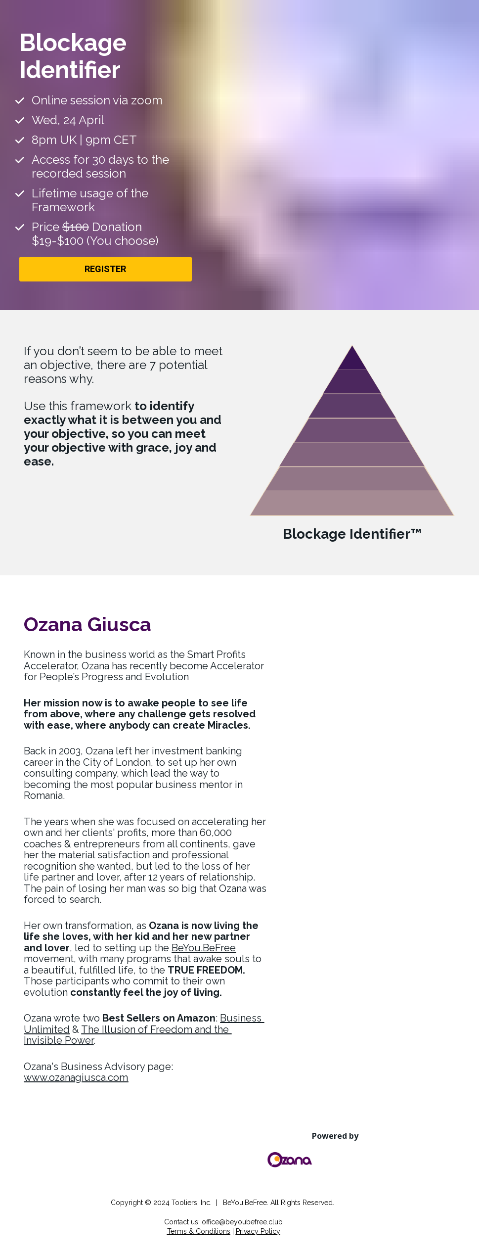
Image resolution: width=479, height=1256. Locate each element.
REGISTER (105, 269)
